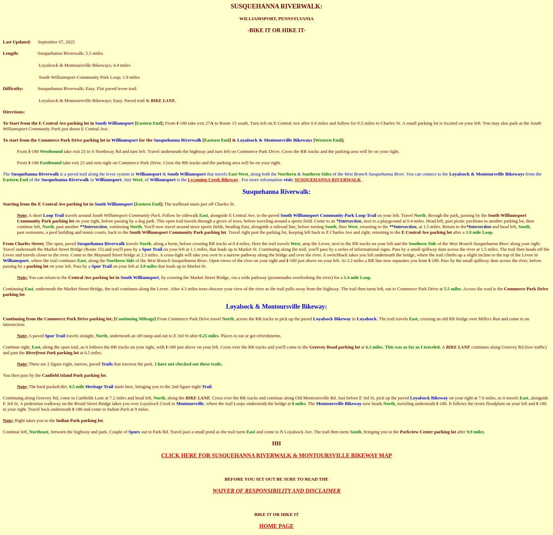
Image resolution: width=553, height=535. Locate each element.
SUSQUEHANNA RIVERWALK (327, 179)
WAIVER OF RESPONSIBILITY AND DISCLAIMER (277, 491)
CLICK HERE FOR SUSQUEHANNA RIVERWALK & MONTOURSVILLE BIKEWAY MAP (276, 455)
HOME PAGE (276, 526)
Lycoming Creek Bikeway (213, 179)
